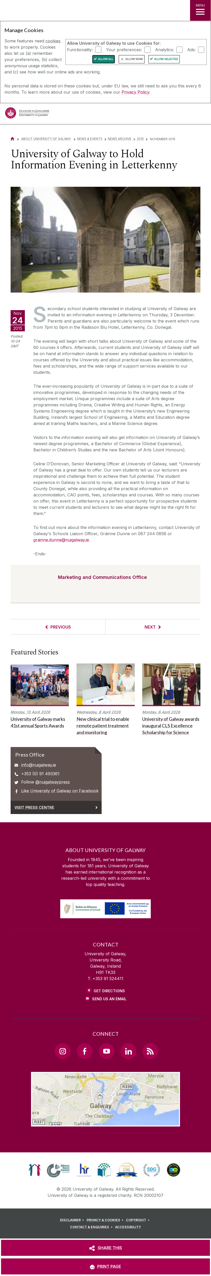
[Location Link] (105, 1122)
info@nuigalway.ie (38, 764)
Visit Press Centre (34, 807)
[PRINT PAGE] (105, 1266)
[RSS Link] (150, 1051)
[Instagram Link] (62, 1051)
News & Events (89, 139)
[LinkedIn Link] (128, 1051)
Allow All (105, 59)
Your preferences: (124, 49)
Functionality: (80, 49)
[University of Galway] (27, 114)
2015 (140, 139)
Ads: (191, 49)
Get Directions (109, 991)
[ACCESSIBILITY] (128, 1227)
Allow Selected (166, 59)
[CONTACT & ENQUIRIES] (92, 1227)
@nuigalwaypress (52, 782)
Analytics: (164, 49)
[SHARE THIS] (105, 1248)
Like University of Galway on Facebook (60, 790)
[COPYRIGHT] (138, 1220)
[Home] (12, 139)
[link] (34, 1170)
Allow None (134, 59)
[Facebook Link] (84, 1051)
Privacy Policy (135, 92)
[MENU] (200, 10)
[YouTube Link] (106, 1051)
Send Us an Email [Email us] (109, 999)
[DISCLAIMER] (73, 1220)
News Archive (119, 139)
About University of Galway (46, 139)
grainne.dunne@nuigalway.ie (61, 539)
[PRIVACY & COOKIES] (106, 1220)
